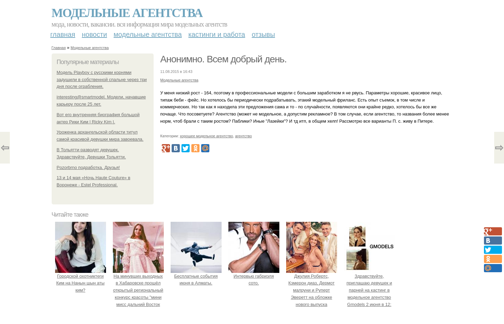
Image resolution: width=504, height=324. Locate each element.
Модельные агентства (127, 13)
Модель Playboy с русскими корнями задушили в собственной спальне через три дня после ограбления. (102, 79)
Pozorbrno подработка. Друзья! (88, 167)
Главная (62, 34)
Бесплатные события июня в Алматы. (196, 276)
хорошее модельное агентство (206, 136)
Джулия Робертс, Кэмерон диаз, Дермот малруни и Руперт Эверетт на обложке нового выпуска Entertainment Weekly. (311, 290)
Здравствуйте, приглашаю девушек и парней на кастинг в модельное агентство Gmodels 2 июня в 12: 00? (369, 290)
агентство (243, 136)
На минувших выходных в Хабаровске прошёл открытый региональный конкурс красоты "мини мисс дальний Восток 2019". (138, 290)
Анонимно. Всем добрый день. (223, 59)
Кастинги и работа (216, 34)
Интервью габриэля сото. (253, 276)
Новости (94, 34)
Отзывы (263, 34)
